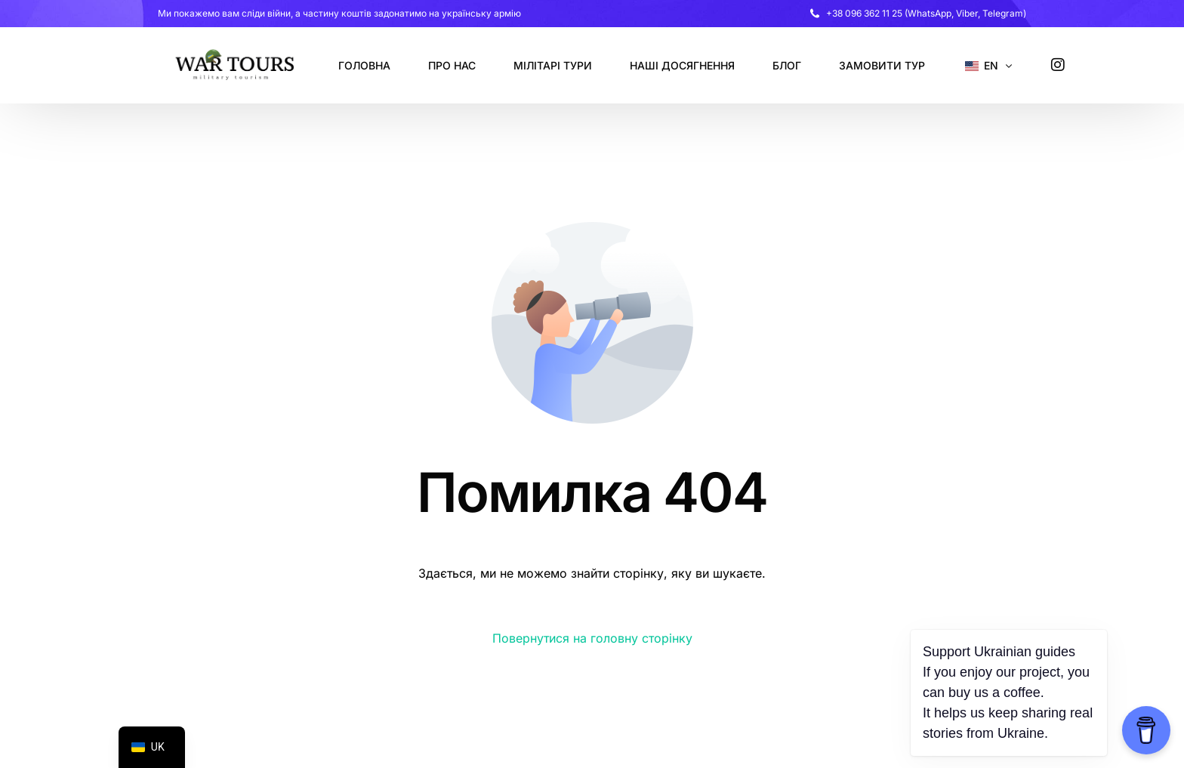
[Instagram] (1058, 64)
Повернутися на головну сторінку (592, 638)
